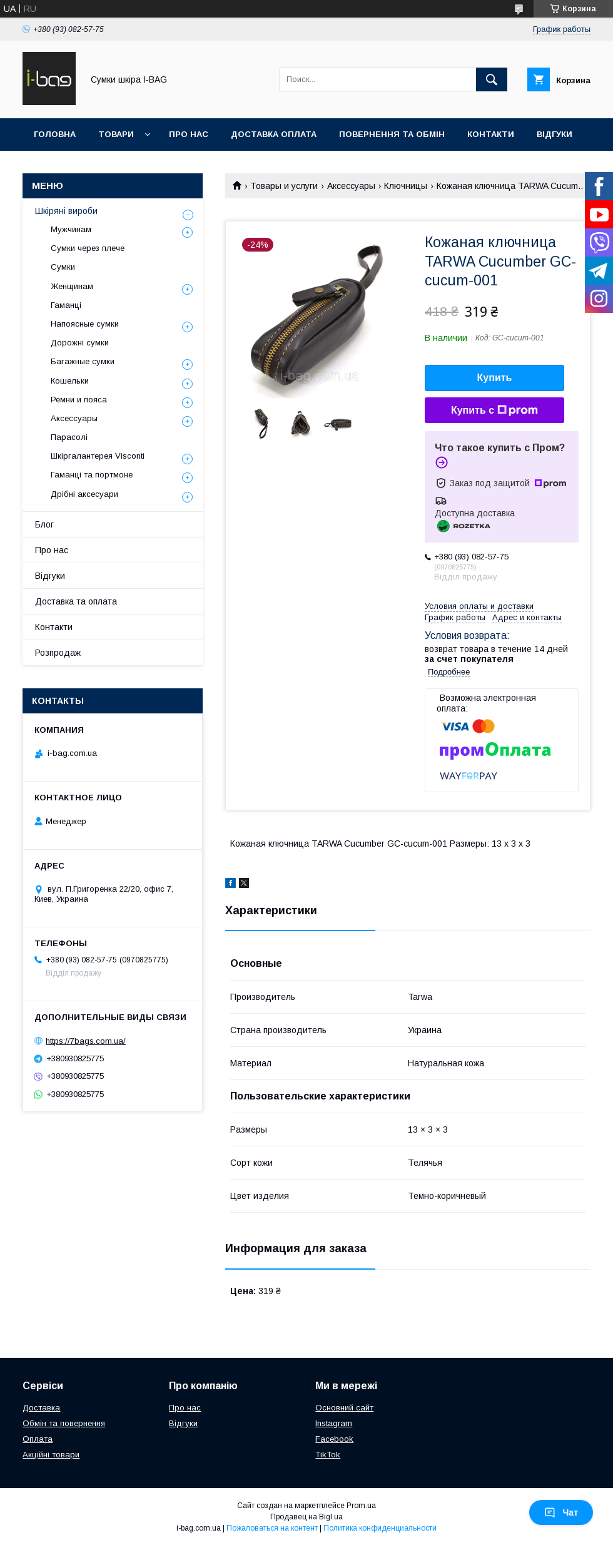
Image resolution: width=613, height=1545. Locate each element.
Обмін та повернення (64, 1423)
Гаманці (66, 305)
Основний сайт (344, 1407)
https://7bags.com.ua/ (86, 1041)
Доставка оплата (274, 134)
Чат (561, 1512)
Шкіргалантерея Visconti (97, 456)
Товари (116, 134)
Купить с (494, 410)
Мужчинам (71, 229)
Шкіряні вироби (66, 211)
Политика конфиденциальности (380, 1528)
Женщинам (72, 286)
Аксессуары (351, 186)
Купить (494, 377)
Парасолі (69, 437)
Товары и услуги (284, 186)
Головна (55, 134)
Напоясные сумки (85, 324)
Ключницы (405, 186)
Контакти (490, 134)
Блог (44, 524)
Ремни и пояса (79, 399)
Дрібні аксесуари (84, 494)
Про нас (188, 134)
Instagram (333, 1423)
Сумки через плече (87, 248)
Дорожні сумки (80, 342)
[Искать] (491, 79)
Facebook (334, 1439)
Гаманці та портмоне (92, 474)
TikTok (327, 1454)
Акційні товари (51, 1454)
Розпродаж (58, 653)
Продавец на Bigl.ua (306, 1516)
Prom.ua (361, 1505)
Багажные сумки (82, 361)
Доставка (41, 1407)
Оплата (38, 1439)
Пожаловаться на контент (272, 1528)
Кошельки (70, 380)
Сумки (63, 267)
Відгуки (554, 134)
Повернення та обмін (392, 134)
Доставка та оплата (76, 601)
